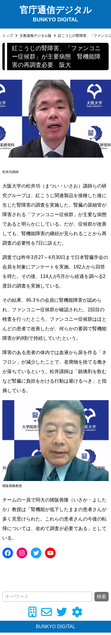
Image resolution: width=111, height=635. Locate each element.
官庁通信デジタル (56, 10)
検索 (101, 596)
